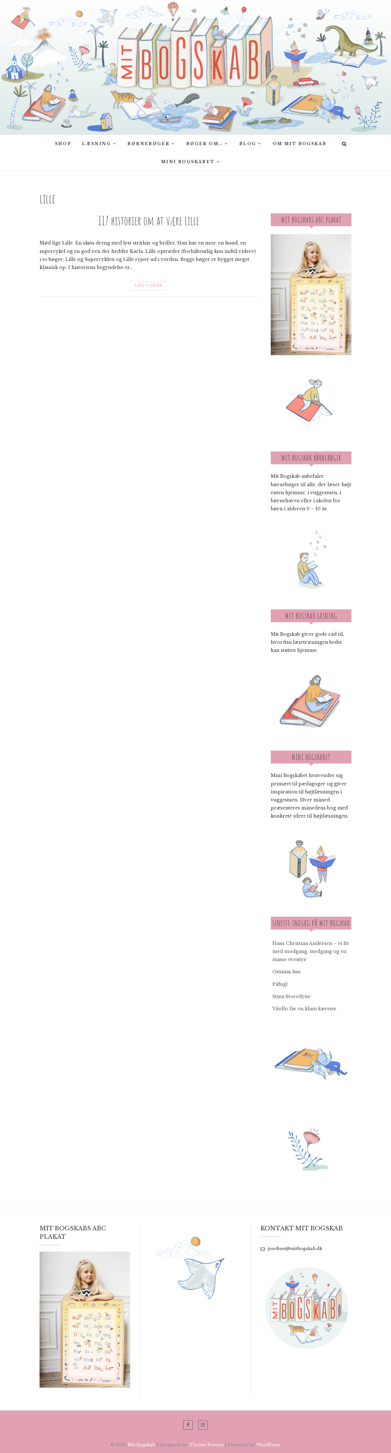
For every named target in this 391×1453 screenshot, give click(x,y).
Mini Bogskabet (188, 161)
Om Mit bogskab (300, 143)
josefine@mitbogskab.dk (291, 1248)
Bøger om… (204, 143)
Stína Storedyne (291, 996)
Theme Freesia (206, 1445)
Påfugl (279, 984)
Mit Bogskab (141, 1445)
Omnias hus (286, 972)
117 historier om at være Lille (148, 220)
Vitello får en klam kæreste (304, 1009)
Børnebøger (148, 143)
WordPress (268, 1445)
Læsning (96, 143)
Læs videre (149, 285)
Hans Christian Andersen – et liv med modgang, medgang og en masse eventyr (311, 951)
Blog (247, 143)
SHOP (63, 143)
